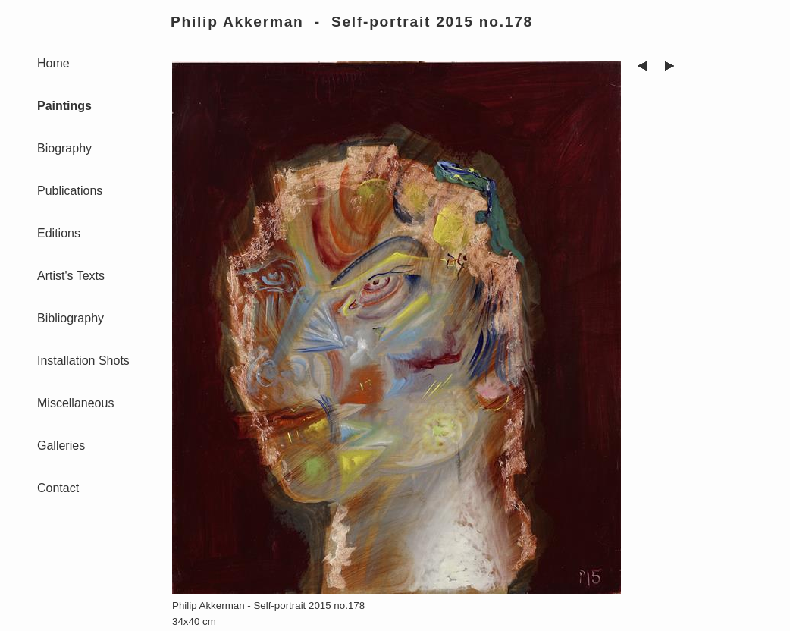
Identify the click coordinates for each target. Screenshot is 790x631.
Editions (58, 233)
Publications (69, 190)
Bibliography (70, 318)
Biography (64, 148)
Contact (58, 488)
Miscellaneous (75, 403)
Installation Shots (83, 360)
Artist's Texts (71, 275)
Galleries (61, 445)
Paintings (64, 105)
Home (53, 63)
